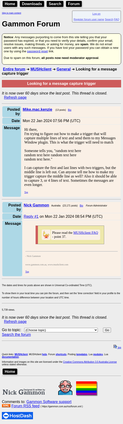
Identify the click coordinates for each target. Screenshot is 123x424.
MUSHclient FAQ (85, 233)
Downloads (32, 4)
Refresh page (15, 97)
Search (55, 4)
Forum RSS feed (25, 406)
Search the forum (16, 335)
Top (26, 192)
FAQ (116, 19)
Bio (69, 110)
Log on (96, 13)
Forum (74, 4)
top (117, 347)
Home (10, 4)
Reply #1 (31, 216)
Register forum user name (89, 19)
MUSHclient (40, 69)
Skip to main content (11, 13)
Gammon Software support (48, 402)
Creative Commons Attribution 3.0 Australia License (90, 362)
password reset (37, 51)
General (64, 69)
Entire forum (14, 69)
